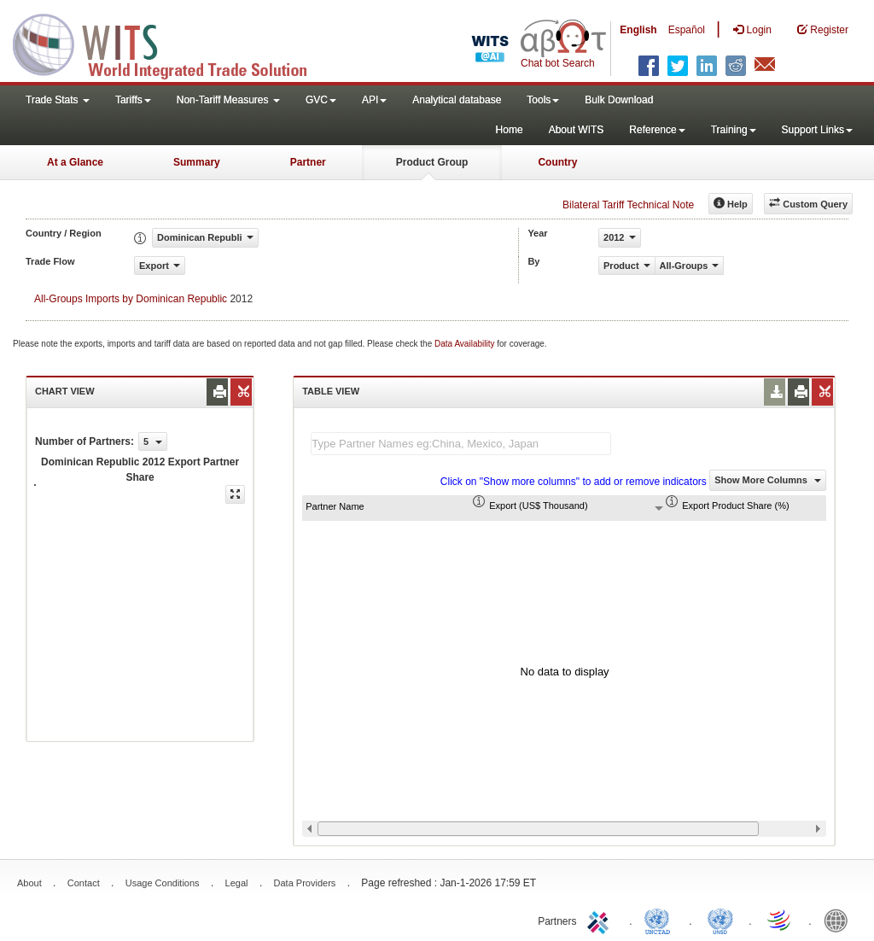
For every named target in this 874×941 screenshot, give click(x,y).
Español (686, 30)
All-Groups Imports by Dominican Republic (130, 299)
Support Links (817, 130)
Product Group (432, 162)
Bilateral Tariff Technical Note (628, 205)
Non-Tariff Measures (228, 100)
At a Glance (75, 162)
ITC (601, 920)
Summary (196, 162)
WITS (170, 42)
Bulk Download (619, 100)
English (638, 30)
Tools (543, 100)
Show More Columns (767, 480)
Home (509, 130)
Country (557, 162)
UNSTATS (720, 920)
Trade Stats (58, 100)
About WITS (576, 130)
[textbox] (461, 443)
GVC (321, 100)
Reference (657, 130)
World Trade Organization (780, 920)
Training (733, 130)
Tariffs (133, 100)
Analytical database (456, 100)
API (374, 100)
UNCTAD (661, 920)
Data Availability (465, 343)
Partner (308, 162)
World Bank (840, 920)
